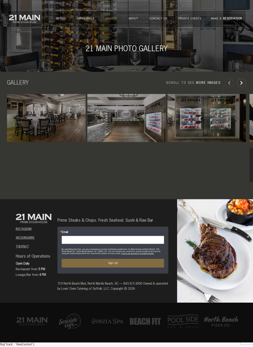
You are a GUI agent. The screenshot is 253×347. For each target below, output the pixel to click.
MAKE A (226, 19)
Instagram (23, 239)
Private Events (190, 18)
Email (65, 242)
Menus (61, 18)
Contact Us (158, 18)
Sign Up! (113, 273)
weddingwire (25, 248)
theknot (22, 256)
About (133, 18)
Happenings (85, 18)
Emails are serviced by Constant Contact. (137, 264)
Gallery (111, 18)
